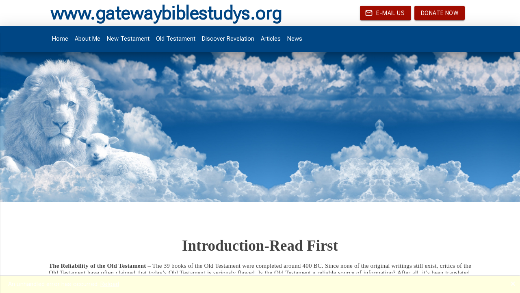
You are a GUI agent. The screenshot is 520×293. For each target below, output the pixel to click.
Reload (109, 284)
